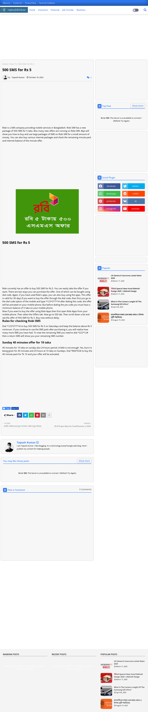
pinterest (111, 201)
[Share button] (49, 415)
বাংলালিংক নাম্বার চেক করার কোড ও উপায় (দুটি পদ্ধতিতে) (127, 315)
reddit (135, 193)
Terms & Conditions (47, 3)
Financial (55, 10)
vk (136, 201)
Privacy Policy (30, 3)
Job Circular (68, 10)
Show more (84, 460)
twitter (135, 186)
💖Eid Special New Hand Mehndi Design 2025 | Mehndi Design (125, 289)
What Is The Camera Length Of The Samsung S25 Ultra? (126, 302)
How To (13, 64)
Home (32, 10)
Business (81, 10)
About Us (7, 3)
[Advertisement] (74, 37)
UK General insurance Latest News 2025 (126, 276)
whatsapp (111, 193)
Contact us (18, 3)
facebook (111, 186)
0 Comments (85, 489)
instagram (111, 208)
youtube (135, 208)
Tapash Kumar (26, 442)
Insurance (43, 10)
